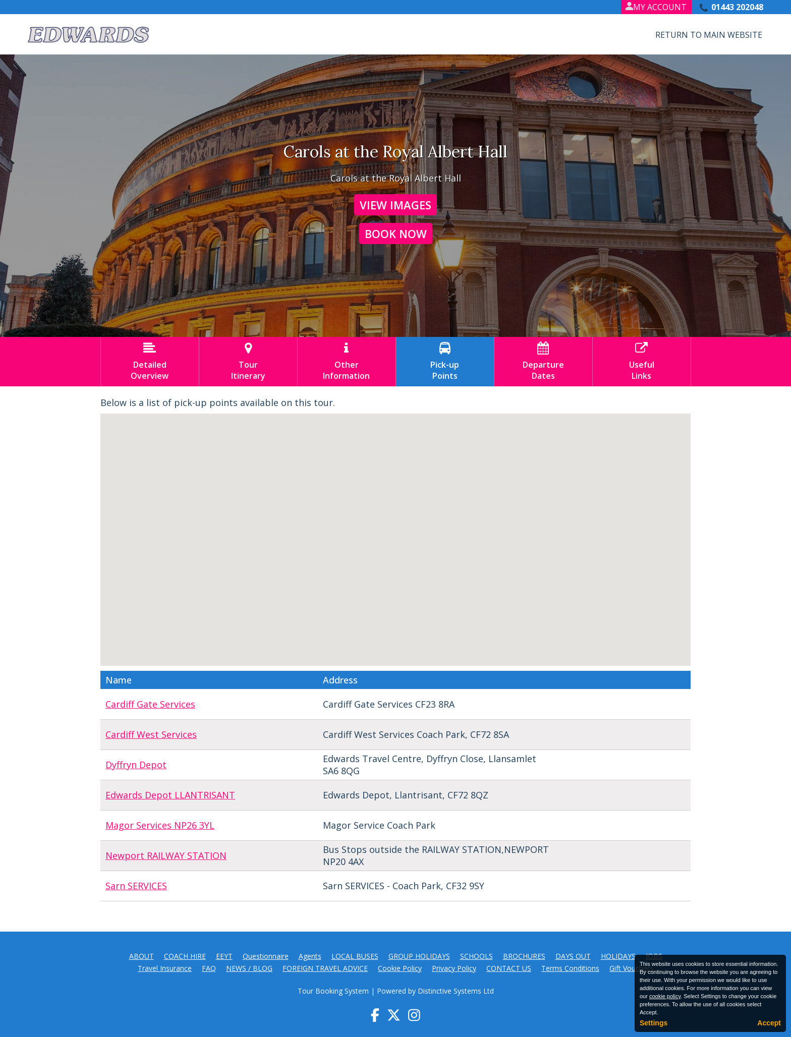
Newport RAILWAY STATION (166, 855)
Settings (653, 1023)
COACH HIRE (185, 956)
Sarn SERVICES (136, 886)
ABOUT (141, 956)
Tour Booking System (333, 991)
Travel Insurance (165, 968)
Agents (310, 956)
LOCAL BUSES (354, 956)
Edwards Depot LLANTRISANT (170, 795)
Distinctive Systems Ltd (456, 991)
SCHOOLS (476, 956)
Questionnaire (266, 956)
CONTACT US (508, 968)
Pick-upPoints (445, 361)
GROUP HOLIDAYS (419, 956)
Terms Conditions (570, 968)
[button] (486, 558)
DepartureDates (543, 361)
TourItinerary (248, 361)
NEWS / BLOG (249, 968)
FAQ (209, 968)
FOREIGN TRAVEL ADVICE (325, 968)
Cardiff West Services (151, 734)
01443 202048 (737, 7)
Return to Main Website (708, 34)
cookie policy (665, 996)
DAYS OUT (573, 956)
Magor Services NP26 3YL (159, 825)
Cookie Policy (400, 968)
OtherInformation (347, 361)
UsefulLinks (642, 361)
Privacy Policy (454, 968)
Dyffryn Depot (135, 765)
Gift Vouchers (631, 968)
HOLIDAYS (618, 956)
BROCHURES (524, 956)
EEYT (224, 956)
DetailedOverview (150, 361)
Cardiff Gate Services (150, 704)
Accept (769, 1023)
